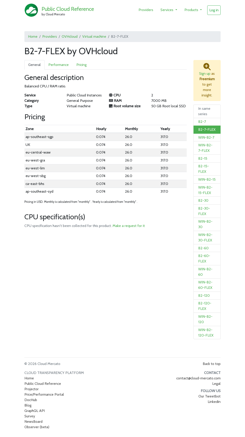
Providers (146, 10)
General (34, 65)
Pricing (81, 65)
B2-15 (202, 158)
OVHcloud (70, 36)
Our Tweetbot (209, 396)
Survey (29, 416)
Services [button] (167, 10)
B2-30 (203, 200)
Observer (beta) (36, 427)
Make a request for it (129, 226)
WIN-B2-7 (206, 137)
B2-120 (204, 295)
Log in (214, 10)
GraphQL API (34, 411)
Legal (216, 383)
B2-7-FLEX (206, 129)
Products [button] (191, 10)
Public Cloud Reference (68, 9)
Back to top (212, 364)
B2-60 (203, 248)
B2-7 (202, 121)
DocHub (30, 400)
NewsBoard (33, 421)
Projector (31, 389)
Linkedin (214, 402)
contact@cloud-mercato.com (198, 378)
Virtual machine (94, 36)
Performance (58, 65)
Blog (27, 405)
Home (33, 36)
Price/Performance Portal (44, 394)
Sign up (204, 73)
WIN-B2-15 (207, 179)
